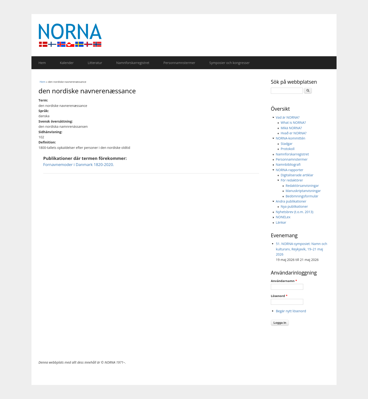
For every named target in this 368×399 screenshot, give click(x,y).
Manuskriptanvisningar (303, 190)
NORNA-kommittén (290, 138)
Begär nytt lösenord (291, 311)
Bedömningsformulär (302, 196)
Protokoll (288, 149)
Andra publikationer (291, 201)
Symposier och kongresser (229, 62)
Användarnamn (284, 281)
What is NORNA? (293, 122)
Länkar (281, 222)
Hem (42, 62)
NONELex (283, 217)
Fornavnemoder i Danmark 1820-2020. (78, 164)
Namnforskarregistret (132, 62)
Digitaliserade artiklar (297, 175)
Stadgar (286, 143)
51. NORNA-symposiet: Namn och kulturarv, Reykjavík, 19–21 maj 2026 (301, 248)
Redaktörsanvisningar (302, 185)
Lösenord (279, 296)
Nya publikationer (294, 206)
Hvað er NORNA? (294, 133)
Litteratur (95, 62)
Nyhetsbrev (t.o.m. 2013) (294, 212)
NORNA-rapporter (289, 170)
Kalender (66, 62)
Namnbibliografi (288, 164)
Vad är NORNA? (287, 117)
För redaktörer (292, 180)
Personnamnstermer (179, 62)
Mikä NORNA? (291, 128)
